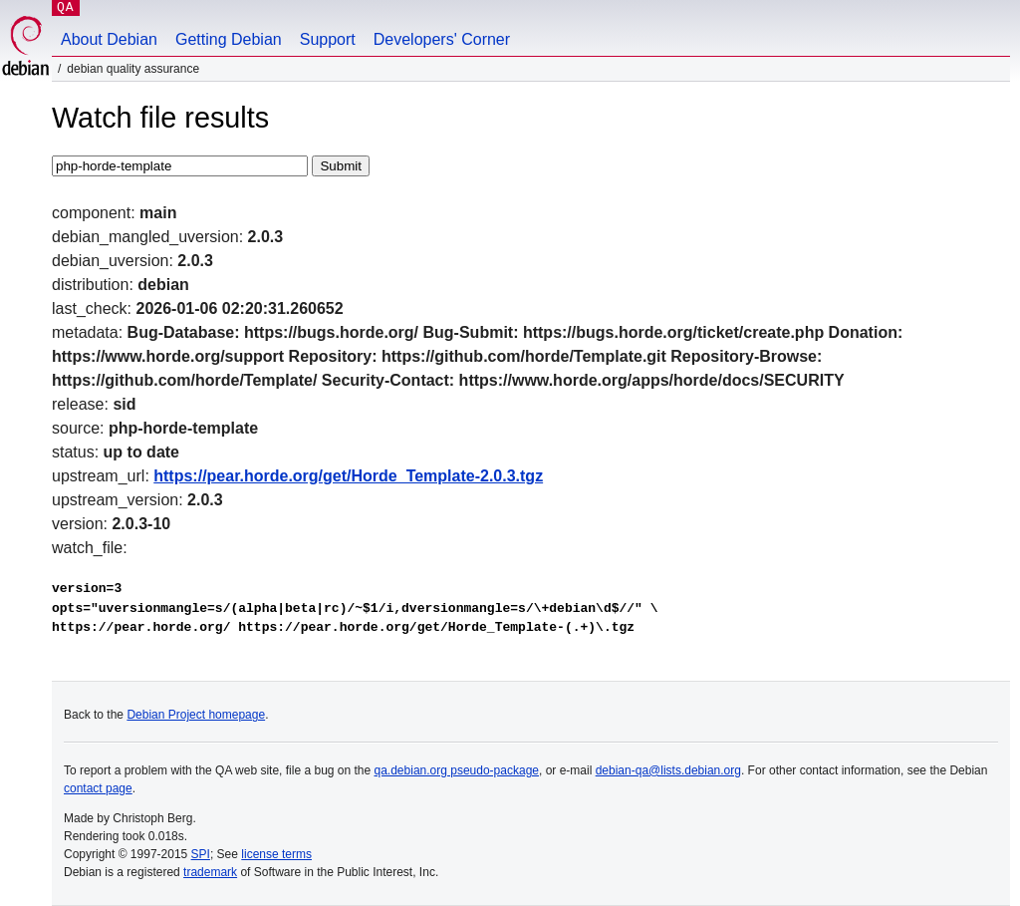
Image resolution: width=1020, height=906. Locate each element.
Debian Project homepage (196, 715)
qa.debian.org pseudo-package (457, 770)
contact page (98, 788)
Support (328, 39)
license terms (276, 854)
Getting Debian (228, 39)
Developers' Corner (442, 39)
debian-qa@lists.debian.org (668, 770)
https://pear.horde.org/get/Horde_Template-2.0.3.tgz (348, 475)
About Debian (109, 39)
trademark (210, 872)
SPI (200, 854)
